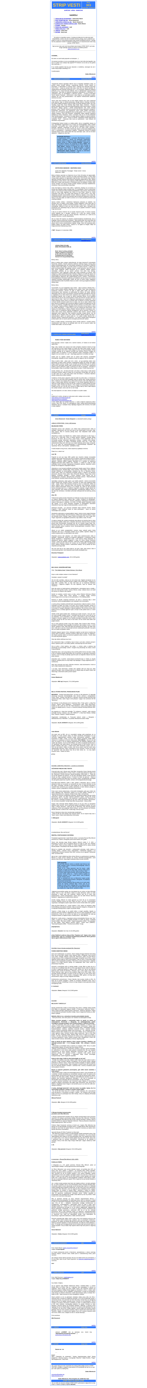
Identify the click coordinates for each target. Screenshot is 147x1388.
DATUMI (57, 32)
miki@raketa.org (68, 1277)
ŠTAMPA (57, 25)
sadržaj (94, 77)
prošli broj (67, 10)
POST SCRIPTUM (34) (61, 20)
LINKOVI (57, 30)
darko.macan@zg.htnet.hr (70, 1248)
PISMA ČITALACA (60, 28)
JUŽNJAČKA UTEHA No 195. (63, 22)
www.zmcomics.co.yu (73, 49)
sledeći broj (79, 10)
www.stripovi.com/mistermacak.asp (61, 397)
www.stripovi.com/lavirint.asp (63, 1335)
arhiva (73, 10)
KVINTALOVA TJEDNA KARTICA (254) (66, 23)
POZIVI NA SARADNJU (61, 27)
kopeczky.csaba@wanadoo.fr (86, 1259)
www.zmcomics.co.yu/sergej (59, 399)
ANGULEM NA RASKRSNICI (63, 18)
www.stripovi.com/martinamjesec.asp (62, 400)
